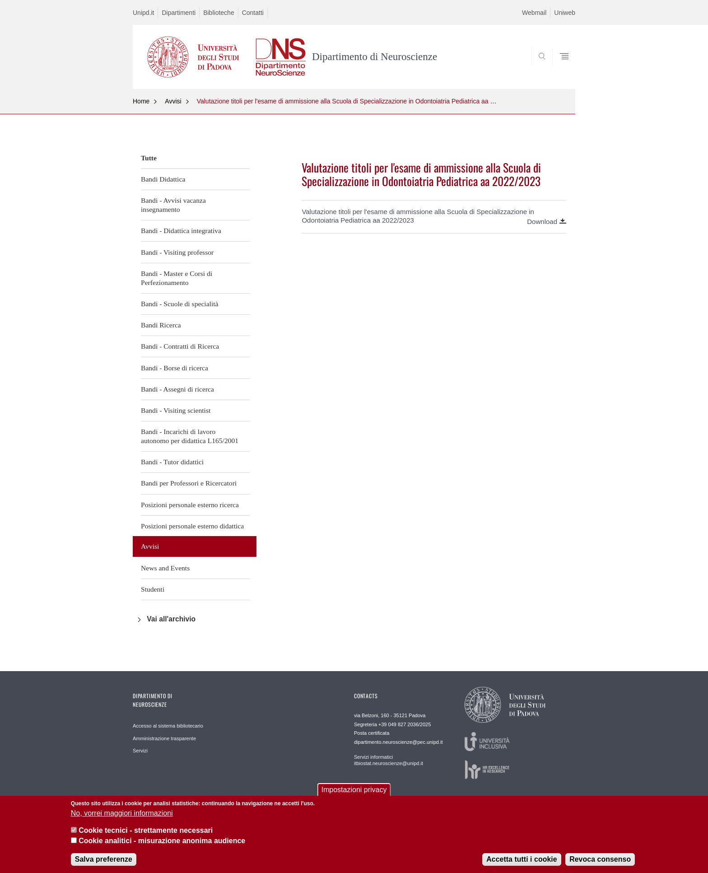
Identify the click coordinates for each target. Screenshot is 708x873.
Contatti (253, 12)
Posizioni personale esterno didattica (192, 526)
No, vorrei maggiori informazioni (122, 821)
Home (141, 101)
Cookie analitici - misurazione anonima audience (162, 848)
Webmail (534, 12)
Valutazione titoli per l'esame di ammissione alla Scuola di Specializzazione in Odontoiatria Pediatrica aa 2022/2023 (358, 101)
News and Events (165, 568)
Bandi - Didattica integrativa (181, 230)
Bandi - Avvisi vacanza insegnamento (173, 204)
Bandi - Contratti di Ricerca (180, 346)
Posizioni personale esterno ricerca (190, 505)
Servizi (140, 750)
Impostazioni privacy (354, 798)
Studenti (152, 589)
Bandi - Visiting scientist (175, 410)
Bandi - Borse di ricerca (174, 368)
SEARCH (559, 67)
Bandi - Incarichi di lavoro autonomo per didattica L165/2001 (189, 436)
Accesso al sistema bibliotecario (168, 725)
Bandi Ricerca (161, 325)
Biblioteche (218, 12)
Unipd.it (143, 12)
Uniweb (564, 12)
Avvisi (173, 101)
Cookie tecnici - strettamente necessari (146, 838)
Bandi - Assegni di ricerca (177, 389)
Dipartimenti (179, 12)
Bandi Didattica (163, 179)
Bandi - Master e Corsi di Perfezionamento (176, 278)
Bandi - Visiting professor (177, 252)
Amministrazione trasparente (164, 738)
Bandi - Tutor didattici (172, 462)
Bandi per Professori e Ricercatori (189, 483)
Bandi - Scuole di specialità (180, 304)
